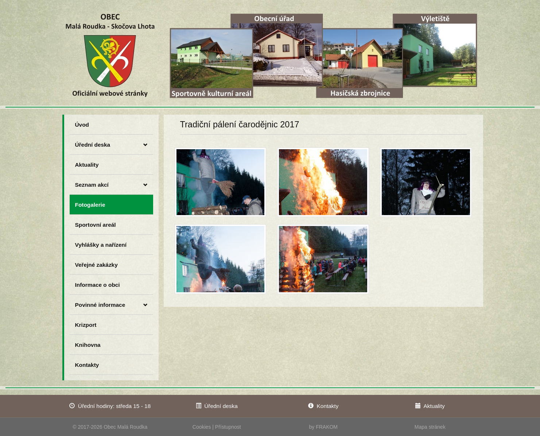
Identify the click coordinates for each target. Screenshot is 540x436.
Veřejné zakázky (96, 265)
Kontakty (87, 365)
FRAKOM (327, 427)
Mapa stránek (430, 427)
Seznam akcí (111, 185)
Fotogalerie (90, 205)
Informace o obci (97, 285)
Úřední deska (111, 144)
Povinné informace (111, 305)
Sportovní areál (95, 225)
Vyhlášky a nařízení (101, 245)
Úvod (82, 125)
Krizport (86, 325)
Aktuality (87, 165)
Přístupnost (228, 427)
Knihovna (88, 345)
